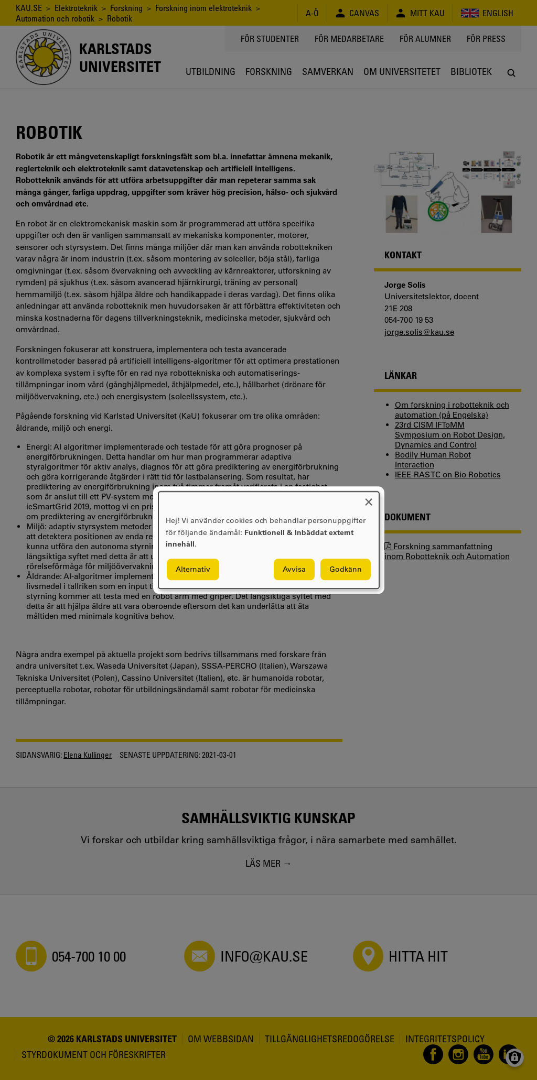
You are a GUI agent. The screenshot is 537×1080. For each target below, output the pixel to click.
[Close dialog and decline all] (368, 498)
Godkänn (345, 569)
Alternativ (193, 569)
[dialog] (268, 540)
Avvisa (294, 569)
